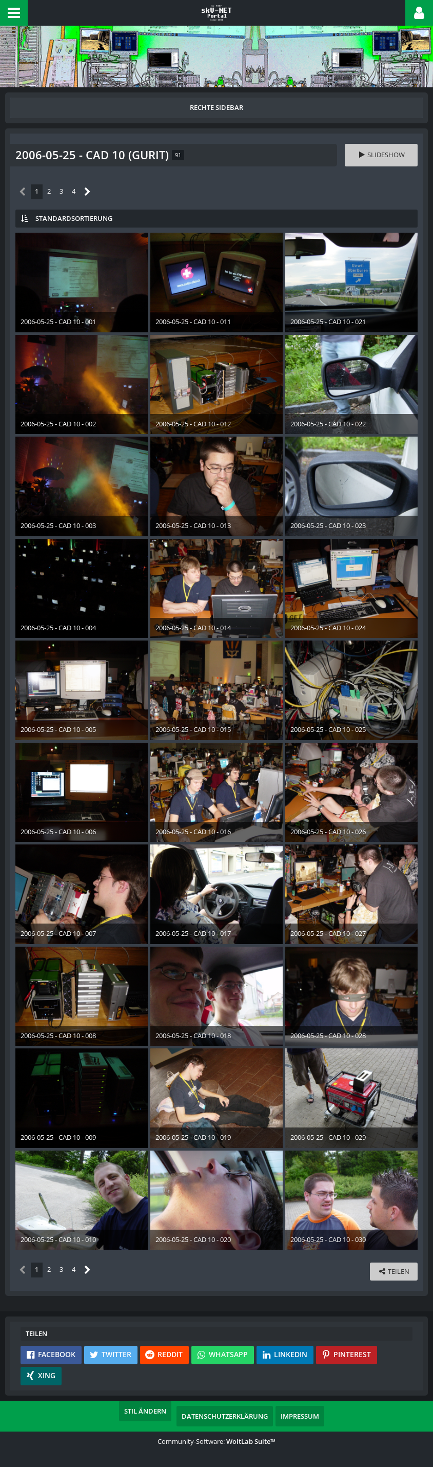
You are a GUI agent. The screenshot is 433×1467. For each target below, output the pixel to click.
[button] (14, 13)
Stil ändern (145, 1411)
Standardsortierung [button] (73, 218)
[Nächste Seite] (87, 191)
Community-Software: (216, 1441)
